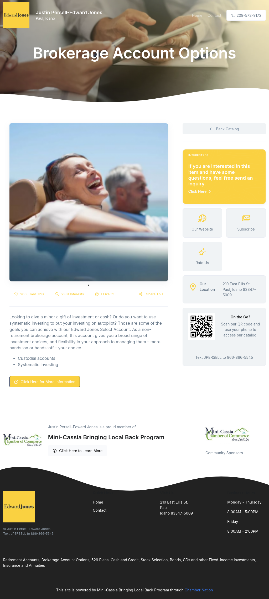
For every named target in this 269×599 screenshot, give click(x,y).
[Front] (17, 15)
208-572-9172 (246, 15)
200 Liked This (29, 294)
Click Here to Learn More (78, 450)
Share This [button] (151, 294)
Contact (214, 15)
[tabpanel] (88, 202)
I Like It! (104, 294)
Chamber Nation (199, 590)
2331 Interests (69, 294)
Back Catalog (224, 129)
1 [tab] (88, 285)
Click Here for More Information (44, 381)
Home (197, 15)
